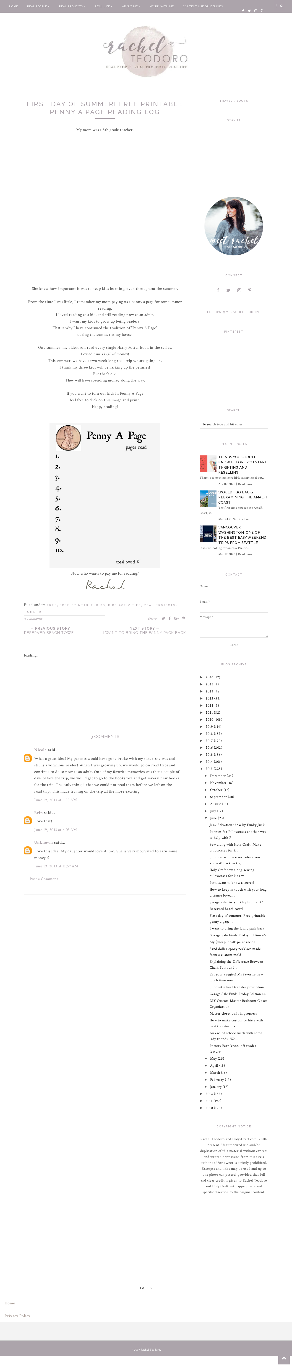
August (216, 804)
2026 (210, 677)
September (219, 797)
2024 (210, 691)
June (214, 818)
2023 (210, 698)
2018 (210, 733)
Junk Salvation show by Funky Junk (237, 825)
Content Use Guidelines (203, 6)
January (216, 1086)
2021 (210, 712)
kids (100, 605)
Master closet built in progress (233, 1013)
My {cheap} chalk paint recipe (233, 942)
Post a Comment (44, 879)
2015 (210, 754)
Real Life (104, 6)
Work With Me (162, 6)
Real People (38, 6)
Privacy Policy (17, 1315)
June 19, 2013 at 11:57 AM (56, 866)
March (215, 1072)
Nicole (40, 750)
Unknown (43, 842)
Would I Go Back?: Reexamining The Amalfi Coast (242, 497)
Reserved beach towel (226, 909)
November (219, 782)
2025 (210, 684)
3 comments (33, 618)
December (218, 775)
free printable (77, 605)
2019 (210, 726)
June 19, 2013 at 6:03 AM (55, 829)
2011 (210, 1101)
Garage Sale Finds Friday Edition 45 (238, 935)
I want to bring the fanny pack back (237, 928)
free (52, 605)
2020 (210, 719)
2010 (210, 1108)
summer (33, 612)
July (213, 811)
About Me (131, 6)
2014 (210, 761)
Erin (38, 812)
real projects (160, 605)
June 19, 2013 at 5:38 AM (55, 800)
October (217, 790)
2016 (210, 747)
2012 (210, 1093)
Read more (245, 484)
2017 (210, 740)
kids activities (124, 605)
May (214, 1058)
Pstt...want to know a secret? (232, 882)
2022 (210, 705)
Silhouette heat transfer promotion (237, 987)
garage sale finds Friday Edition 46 (237, 902)
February (217, 1079)
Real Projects (72, 6)
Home (13, 6)
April (214, 1065)
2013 (210, 768)
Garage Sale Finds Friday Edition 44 (238, 994)
